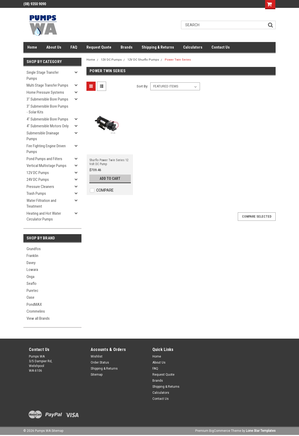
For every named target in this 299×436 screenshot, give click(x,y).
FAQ (73, 47)
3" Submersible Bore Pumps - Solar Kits (47, 109)
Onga (30, 276)
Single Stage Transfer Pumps (43, 75)
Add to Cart (110, 178)
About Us (53, 47)
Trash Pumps (36, 193)
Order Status (100, 362)
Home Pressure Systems (45, 92)
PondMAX (34, 304)
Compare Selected (256, 216)
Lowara (32, 269)
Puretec (32, 290)
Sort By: (142, 86)
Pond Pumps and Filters (44, 158)
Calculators (192, 47)
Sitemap (96, 374)
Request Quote (98, 47)
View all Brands (38, 318)
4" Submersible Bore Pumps (47, 119)
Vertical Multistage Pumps (46, 165)
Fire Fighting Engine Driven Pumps (46, 149)
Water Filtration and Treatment (41, 203)
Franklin (32, 255)
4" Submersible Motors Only (48, 126)
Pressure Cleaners (40, 186)
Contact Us (221, 47)
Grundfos (34, 248)
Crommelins (36, 311)
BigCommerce (219, 431)
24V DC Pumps (38, 179)
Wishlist (96, 356)
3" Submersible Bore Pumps (47, 99)
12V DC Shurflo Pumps (143, 59)
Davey (31, 262)
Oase (30, 297)
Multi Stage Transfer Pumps (47, 85)
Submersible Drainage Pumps (43, 136)
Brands (126, 47)
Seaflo (32, 283)
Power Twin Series (178, 59)
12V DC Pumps (38, 172)
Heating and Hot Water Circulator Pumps (44, 216)
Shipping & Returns (158, 47)
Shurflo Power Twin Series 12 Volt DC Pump (109, 162)
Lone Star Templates (261, 431)
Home (32, 47)
